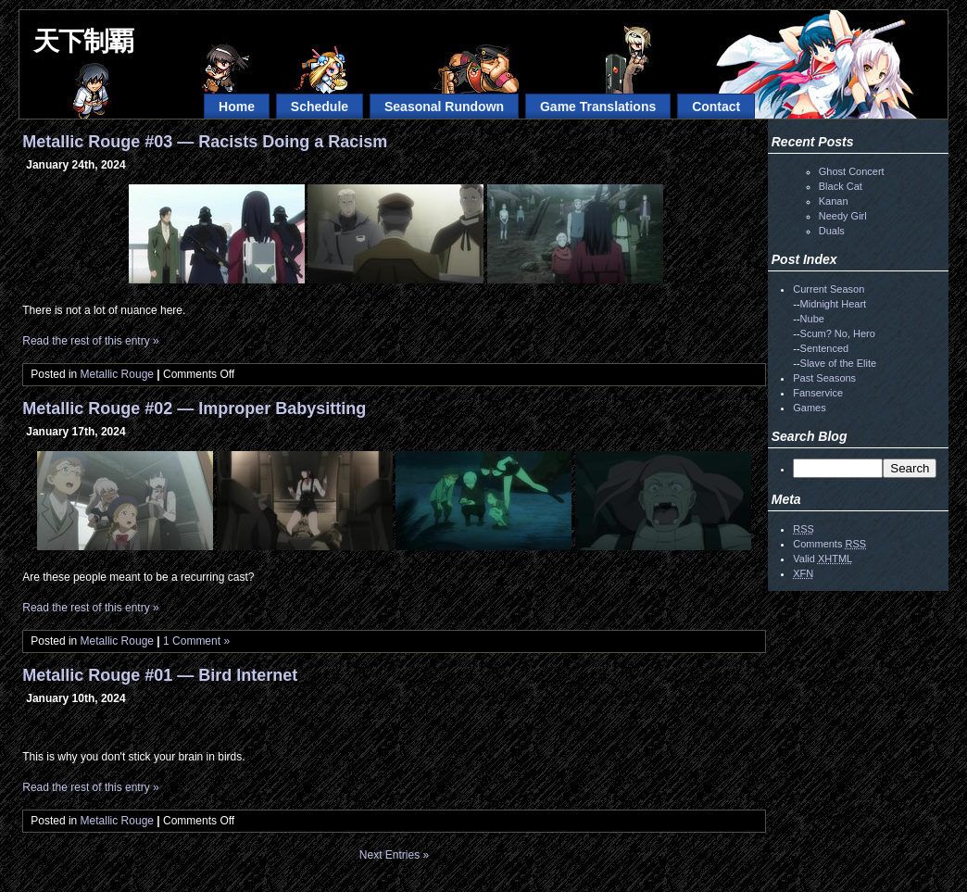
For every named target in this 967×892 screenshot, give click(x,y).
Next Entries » (394, 854)
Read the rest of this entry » (90, 340)
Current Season (828, 289)
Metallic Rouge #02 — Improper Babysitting (194, 408)
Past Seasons (824, 377)
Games (809, 407)
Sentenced (824, 348)
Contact (716, 106)
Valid (822, 558)
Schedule (319, 106)
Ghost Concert (852, 171)
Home (237, 106)
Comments (829, 543)
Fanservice (818, 392)
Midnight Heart (833, 303)
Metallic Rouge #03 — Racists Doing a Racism (204, 141)
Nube (812, 318)
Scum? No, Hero (837, 333)
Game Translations (598, 106)
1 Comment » (196, 640)
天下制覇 (83, 41)
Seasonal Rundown (444, 106)
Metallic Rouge (117, 374)
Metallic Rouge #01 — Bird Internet (159, 675)
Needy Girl (843, 215)
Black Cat (840, 186)
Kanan (833, 201)
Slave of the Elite (838, 363)
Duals (832, 230)
